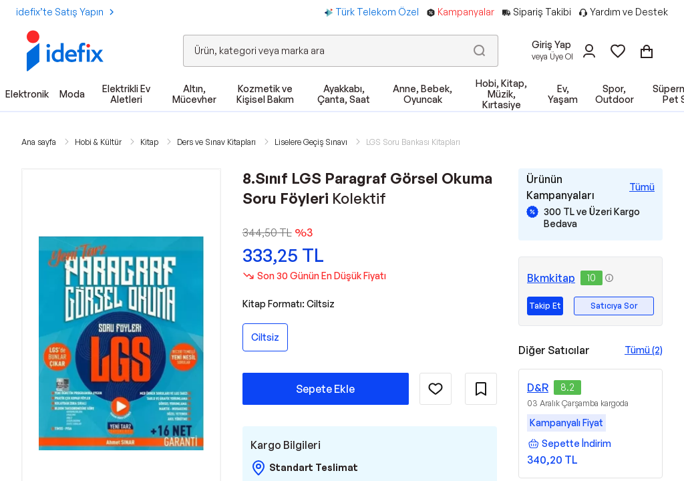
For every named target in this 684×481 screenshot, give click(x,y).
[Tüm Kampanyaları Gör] (642, 187)
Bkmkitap (551, 278)
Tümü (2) (644, 349)
